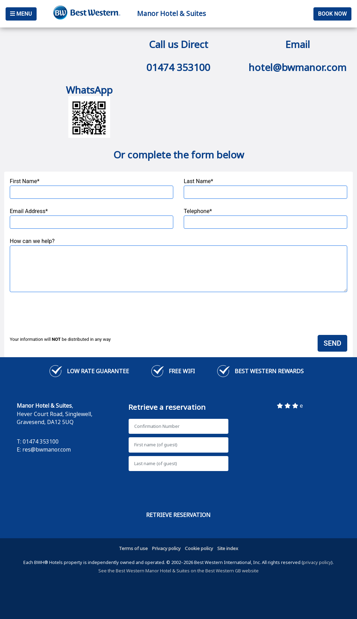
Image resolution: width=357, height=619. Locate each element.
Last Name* (265, 188)
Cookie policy (199, 548)
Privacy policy (166, 548)
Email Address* (91, 218)
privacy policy (317, 562)
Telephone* (265, 218)
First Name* (91, 188)
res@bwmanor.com (46, 449)
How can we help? (178, 265)
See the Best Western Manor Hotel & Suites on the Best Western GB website (178, 570)
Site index (227, 548)
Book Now (332, 13)
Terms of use (133, 548)
